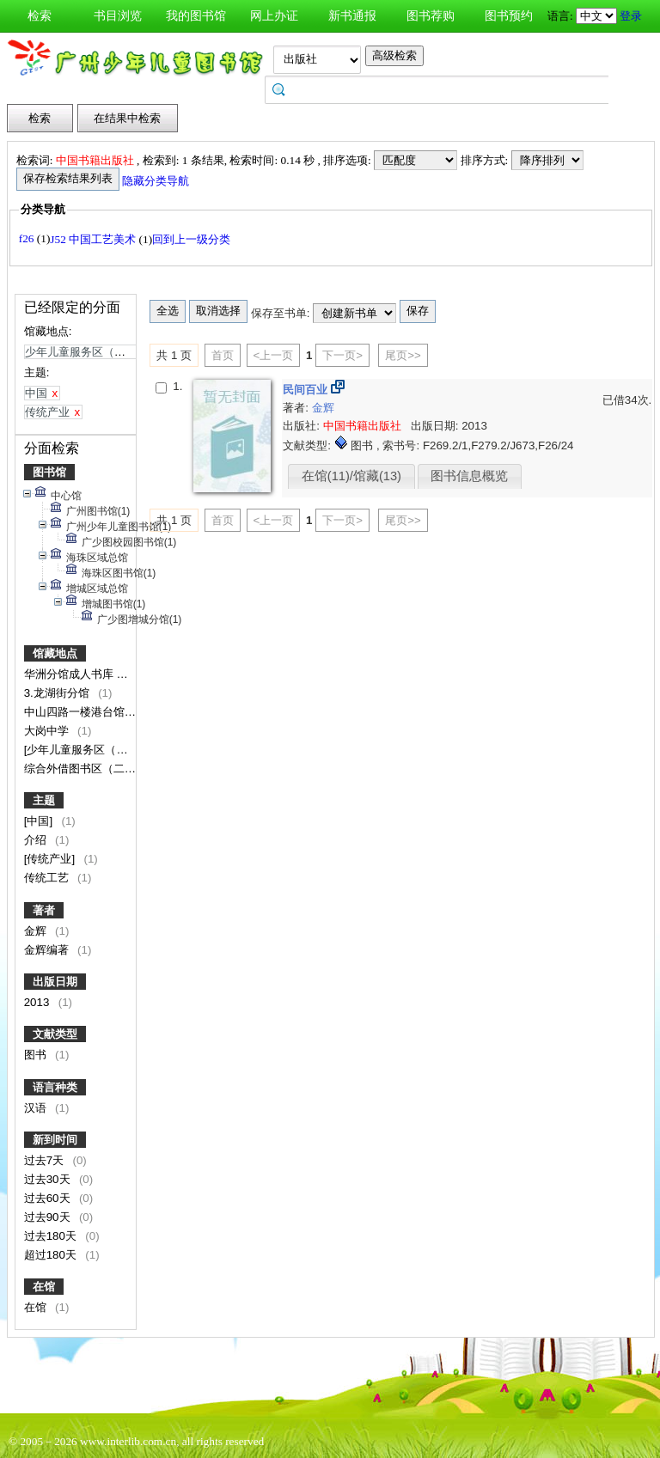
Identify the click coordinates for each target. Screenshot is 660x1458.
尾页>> (403, 355)
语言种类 (55, 1087)
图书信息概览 (469, 476)
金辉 (37, 930)
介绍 (37, 839)
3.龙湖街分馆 (58, 692)
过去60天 (49, 1198)
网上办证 (274, 15)
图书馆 (49, 472)
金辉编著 (48, 949)
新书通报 (352, 15)
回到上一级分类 (191, 239)
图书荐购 (430, 15)
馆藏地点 (55, 653)
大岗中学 (48, 730)
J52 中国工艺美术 (94, 239)
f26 (28, 238)
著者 (44, 910)
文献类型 (55, 1034)
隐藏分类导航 (157, 180)
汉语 (37, 1107)
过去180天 (52, 1235)
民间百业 (307, 389)
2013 (38, 1002)
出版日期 (55, 981)
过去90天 (49, 1217)
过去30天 (49, 1179)
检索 (40, 15)
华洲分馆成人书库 (70, 674)
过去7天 (45, 1160)
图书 (37, 1054)
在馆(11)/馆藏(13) (351, 476)
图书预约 (509, 15)
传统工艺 (48, 877)
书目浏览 (118, 15)
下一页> (342, 355)
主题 (44, 800)
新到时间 (55, 1139)
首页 (222, 355)
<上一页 (274, 355)
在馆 (44, 1286)
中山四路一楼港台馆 (76, 711)
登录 (631, 15)
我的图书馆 (196, 15)
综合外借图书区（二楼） (87, 768)
